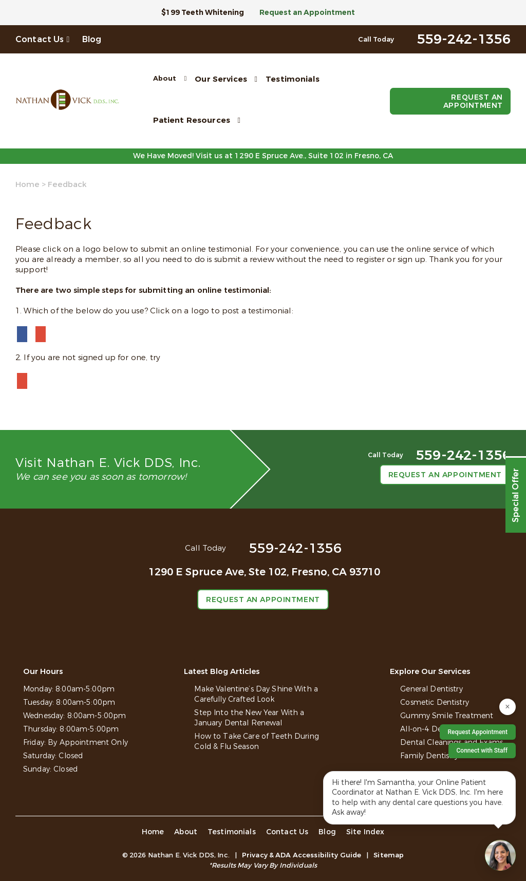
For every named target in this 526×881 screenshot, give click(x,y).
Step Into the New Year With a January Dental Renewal (249, 718)
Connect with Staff (482, 750)
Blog (92, 39)
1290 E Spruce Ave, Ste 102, (264, 572)
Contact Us (39, 39)
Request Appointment (478, 732)
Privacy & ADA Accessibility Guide (301, 855)
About (165, 78)
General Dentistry (431, 689)
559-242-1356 (295, 548)
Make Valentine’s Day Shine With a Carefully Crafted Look (256, 694)
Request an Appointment (307, 12)
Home (27, 184)
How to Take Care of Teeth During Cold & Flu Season (256, 742)
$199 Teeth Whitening (202, 12)
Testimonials (293, 79)
